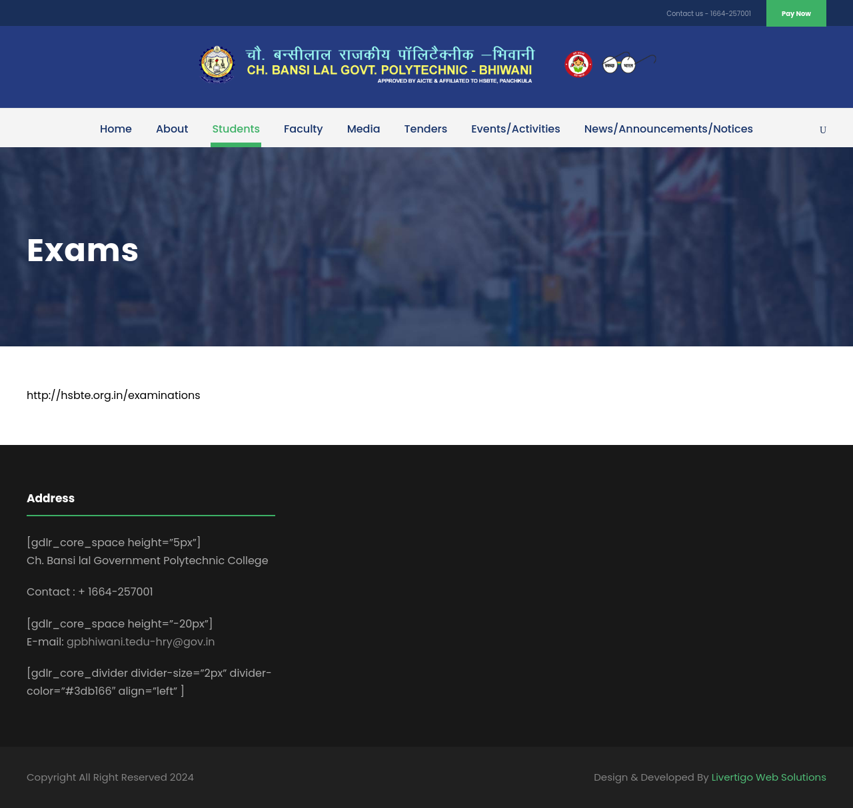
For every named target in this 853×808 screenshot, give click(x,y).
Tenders (426, 129)
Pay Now (796, 14)
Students (236, 129)
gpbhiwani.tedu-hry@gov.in (141, 641)
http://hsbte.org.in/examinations (114, 395)
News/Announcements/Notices (668, 129)
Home (116, 129)
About (172, 129)
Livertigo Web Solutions (769, 777)
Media (364, 129)
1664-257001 (730, 14)
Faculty (303, 129)
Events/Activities (515, 129)
